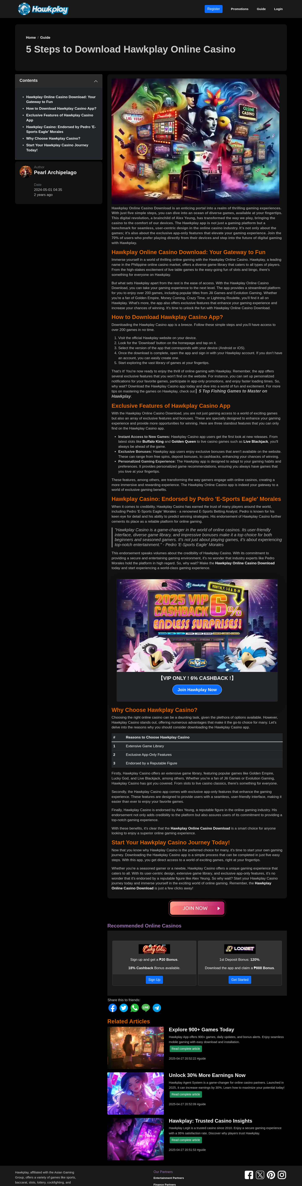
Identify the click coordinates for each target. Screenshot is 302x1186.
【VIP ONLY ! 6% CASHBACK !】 (197, 678)
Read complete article (186, 1048)
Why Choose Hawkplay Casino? (53, 138)
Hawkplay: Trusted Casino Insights (210, 1121)
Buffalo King (153, 442)
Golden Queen (184, 442)
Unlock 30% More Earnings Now (207, 1075)
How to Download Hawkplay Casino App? (61, 109)
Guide (261, 9)
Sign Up (154, 979)
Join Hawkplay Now (197, 689)
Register (213, 9)
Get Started (240, 979)
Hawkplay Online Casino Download (245, 563)
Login (278, 9)
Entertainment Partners (169, 1178)
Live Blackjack (255, 442)
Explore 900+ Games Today (201, 1029)
